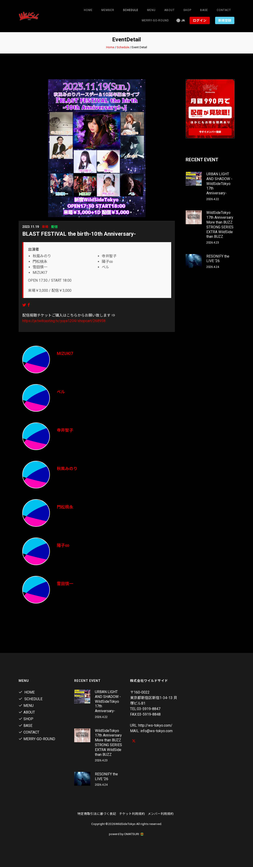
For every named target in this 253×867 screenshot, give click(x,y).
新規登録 (224, 20)
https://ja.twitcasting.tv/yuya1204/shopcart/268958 (63, 321)
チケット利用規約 (132, 814)
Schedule (123, 47)
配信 (54, 227)
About (169, 10)
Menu (151, 10)
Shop (187, 10)
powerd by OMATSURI (126, 834)
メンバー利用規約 (160, 814)
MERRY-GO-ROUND (155, 20)
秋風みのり (67, 468)
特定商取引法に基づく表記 (96, 814)
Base (204, 10)
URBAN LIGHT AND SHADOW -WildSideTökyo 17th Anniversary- (219, 183)
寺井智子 (65, 430)
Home (88, 10)
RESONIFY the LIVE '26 (217, 258)
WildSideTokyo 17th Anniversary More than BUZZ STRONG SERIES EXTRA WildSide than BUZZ (219, 224)
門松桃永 (65, 506)
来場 (45, 227)
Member (107, 10)
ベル (61, 391)
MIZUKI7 (65, 353)
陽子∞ (63, 545)
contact (224, 10)
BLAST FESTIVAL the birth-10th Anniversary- (79, 234)
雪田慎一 (65, 583)
